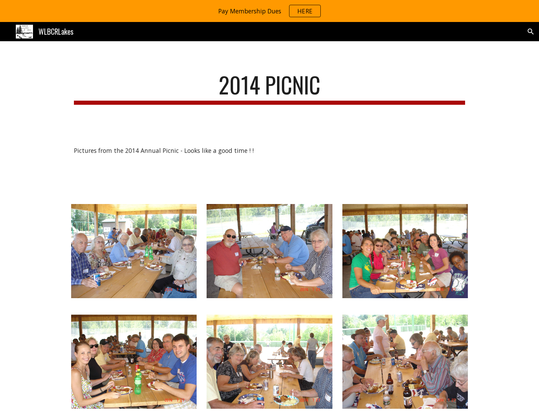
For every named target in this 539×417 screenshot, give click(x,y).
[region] (269, 11)
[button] (530, 31)
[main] (269, 88)
